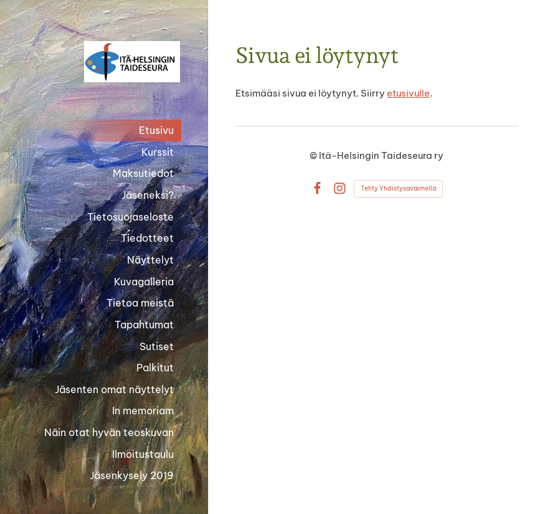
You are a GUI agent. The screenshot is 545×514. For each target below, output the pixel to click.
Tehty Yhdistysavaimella (398, 188)
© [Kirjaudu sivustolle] (314, 155)
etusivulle (408, 93)
